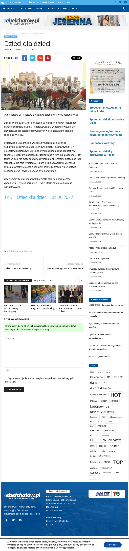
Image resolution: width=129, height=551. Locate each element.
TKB (74, 8)
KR (11, 49)
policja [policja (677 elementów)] (115, 446)
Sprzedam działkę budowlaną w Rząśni (102, 153)
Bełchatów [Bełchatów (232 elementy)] (96, 377)
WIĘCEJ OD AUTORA (43, 280)
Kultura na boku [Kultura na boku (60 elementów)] (115, 417)
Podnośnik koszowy (102, 143)
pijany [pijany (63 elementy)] (92, 446)
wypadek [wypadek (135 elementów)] (95, 472)
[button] (123, 8)
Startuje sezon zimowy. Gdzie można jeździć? (105, 236)
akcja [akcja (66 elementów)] (108, 372)
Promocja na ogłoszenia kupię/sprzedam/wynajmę (106, 132)
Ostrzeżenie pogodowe (99, 258)
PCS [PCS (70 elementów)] (119, 422)
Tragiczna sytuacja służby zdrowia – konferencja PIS (105, 271)
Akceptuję (111, 544)
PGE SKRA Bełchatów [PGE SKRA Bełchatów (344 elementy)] (105, 440)
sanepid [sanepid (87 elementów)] (112, 451)
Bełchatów (26, 251)
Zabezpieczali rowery (17, 268)
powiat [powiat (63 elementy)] (102, 451)
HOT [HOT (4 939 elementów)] (116, 395)
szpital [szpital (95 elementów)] (107, 462)
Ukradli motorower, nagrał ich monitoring (43, 307)
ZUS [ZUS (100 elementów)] (92, 477)
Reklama (62, 8)
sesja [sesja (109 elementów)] (92, 456)
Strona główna (9, 33)
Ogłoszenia (64, 2)
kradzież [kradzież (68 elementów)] (93, 417)
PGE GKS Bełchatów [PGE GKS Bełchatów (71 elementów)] (99, 435)
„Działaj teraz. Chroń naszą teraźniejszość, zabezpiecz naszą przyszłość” (104, 205)
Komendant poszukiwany (113, 305)
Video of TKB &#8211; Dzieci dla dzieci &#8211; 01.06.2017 (43, 226)
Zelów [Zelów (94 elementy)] (117, 472)
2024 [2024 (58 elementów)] (92, 372)
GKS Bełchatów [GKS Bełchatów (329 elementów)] (101, 388)
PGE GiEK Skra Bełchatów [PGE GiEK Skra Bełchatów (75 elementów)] (102, 430)
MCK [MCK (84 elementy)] (92, 422)
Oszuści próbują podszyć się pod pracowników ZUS (103, 285)
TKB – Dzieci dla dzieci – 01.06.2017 (38, 197)
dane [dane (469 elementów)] (93, 382)
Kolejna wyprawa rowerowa (65, 268)
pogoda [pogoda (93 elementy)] (102, 446)
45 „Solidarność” (102, 357)
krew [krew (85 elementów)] (103, 417)
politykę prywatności (60, 544)
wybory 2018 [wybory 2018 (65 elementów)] (106, 468)
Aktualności (9, 8)
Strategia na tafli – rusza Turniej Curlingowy (14, 308)
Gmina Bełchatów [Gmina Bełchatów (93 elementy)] (98, 394)
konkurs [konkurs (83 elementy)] (114, 401)
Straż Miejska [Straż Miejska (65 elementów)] (105, 456)
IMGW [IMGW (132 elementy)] (93, 401)
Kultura (50, 8)
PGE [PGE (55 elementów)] (92, 426)
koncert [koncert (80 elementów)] (104, 401)
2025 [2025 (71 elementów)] (100, 372)
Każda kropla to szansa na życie (103, 248)
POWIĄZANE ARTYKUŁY (18, 280)
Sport (39, 8)
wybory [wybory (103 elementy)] (93, 468)
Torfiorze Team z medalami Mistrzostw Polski (70, 308)
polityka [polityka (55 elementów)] (93, 451)
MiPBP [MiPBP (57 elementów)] (110, 422)
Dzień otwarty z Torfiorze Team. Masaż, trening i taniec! (106, 221)
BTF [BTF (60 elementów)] (108, 377)
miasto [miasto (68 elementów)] (101, 422)
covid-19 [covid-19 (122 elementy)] (118, 377)
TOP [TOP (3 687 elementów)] (118, 462)
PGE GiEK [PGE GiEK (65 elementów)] (102, 426)
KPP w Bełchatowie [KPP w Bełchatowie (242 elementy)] (102, 412)
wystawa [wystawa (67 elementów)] (107, 473)
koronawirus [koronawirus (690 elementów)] (99, 406)
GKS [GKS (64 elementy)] (103, 383)
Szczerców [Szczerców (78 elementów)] (95, 462)
